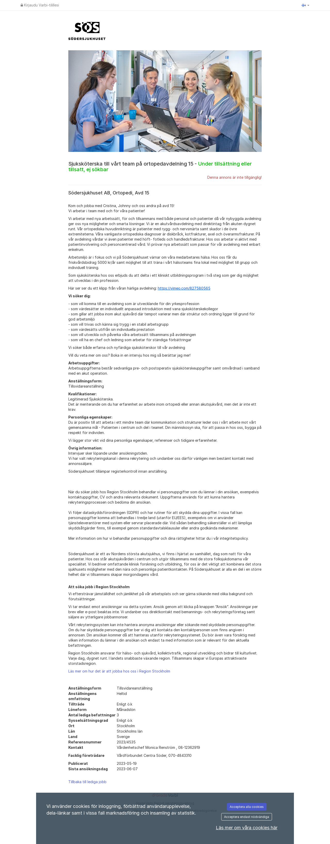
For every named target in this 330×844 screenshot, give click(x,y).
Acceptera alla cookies (247, 807)
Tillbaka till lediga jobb (87, 782)
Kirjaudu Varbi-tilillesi (40, 5)
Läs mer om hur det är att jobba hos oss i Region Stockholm (119, 671)
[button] (305, 5)
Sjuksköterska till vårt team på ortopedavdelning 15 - (160, 166)
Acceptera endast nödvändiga (246, 817)
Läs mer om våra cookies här (246, 827)
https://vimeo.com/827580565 (184, 288)
